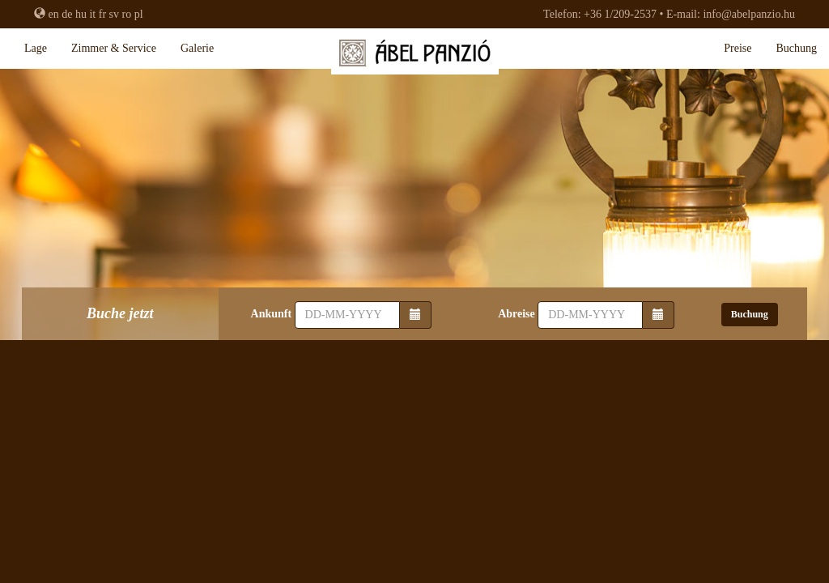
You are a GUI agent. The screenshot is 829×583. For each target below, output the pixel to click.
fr (102, 14)
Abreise (516, 314)
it (92, 14)
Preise (737, 48)
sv (114, 14)
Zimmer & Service (113, 48)
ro (127, 14)
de (67, 14)
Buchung (796, 48)
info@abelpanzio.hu (749, 14)
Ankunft (271, 314)
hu (81, 14)
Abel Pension (414, 56)
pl (138, 14)
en (54, 14)
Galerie (197, 48)
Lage (35, 48)
